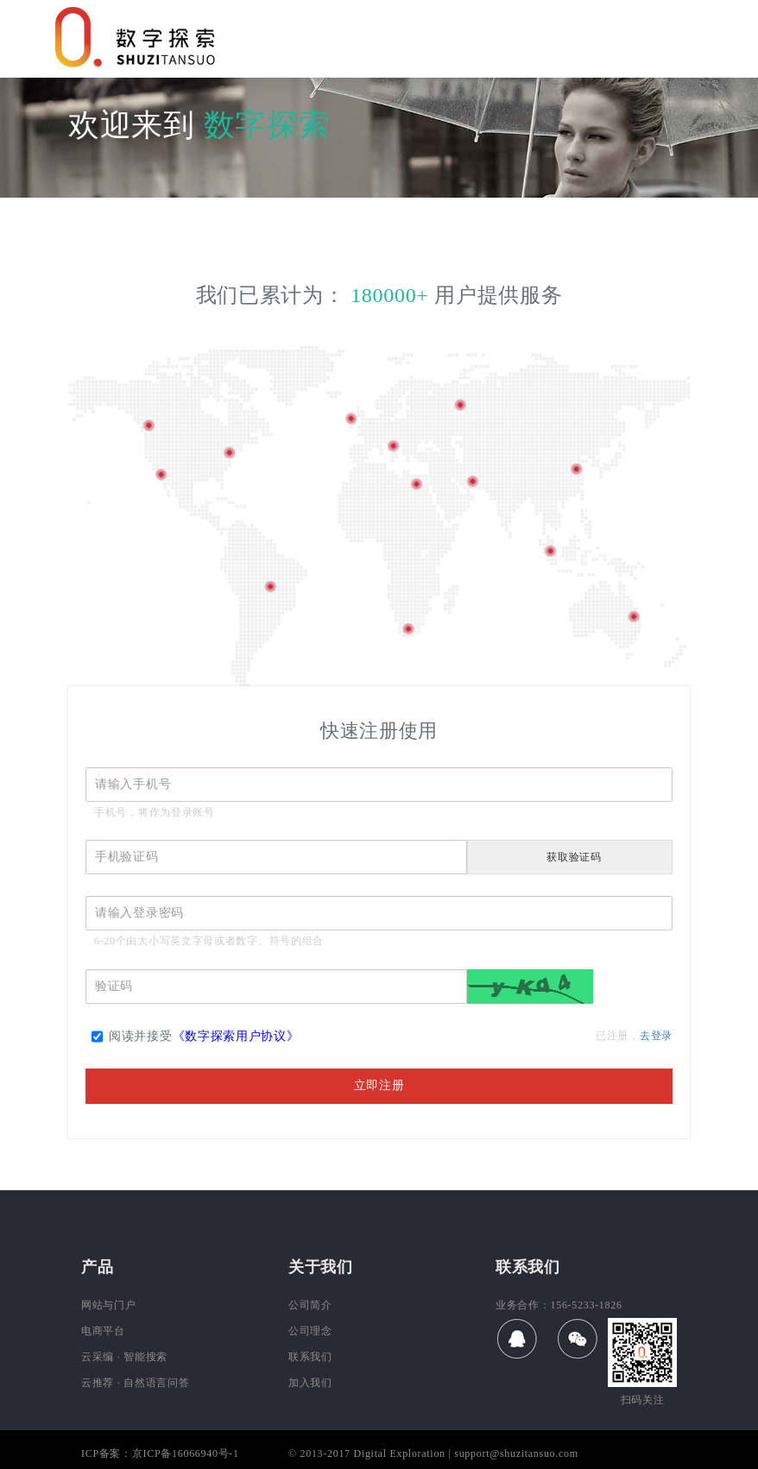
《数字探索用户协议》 (236, 1036)
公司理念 (310, 1331)
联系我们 (310, 1357)
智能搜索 (145, 1357)
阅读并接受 (196, 1039)
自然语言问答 (156, 1383)
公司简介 (310, 1305)
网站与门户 (108, 1305)
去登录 (656, 1036)
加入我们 (310, 1383)
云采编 (97, 1357)
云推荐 (97, 1383)
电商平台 (103, 1331)
